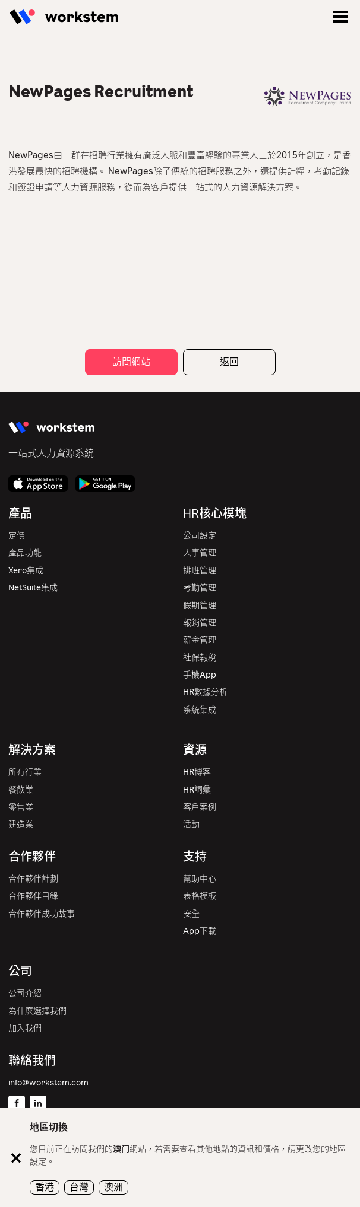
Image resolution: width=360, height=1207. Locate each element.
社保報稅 (199, 657)
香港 (44, 1187)
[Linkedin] (38, 1104)
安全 (191, 913)
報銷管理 (199, 622)
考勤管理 (199, 587)
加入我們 (25, 1028)
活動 (191, 824)
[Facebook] (16, 1104)
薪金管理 (199, 640)
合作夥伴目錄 (33, 896)
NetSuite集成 (33, 587)
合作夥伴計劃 (33, 879)
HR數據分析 (205, 692)
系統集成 (199, 710)
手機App (199, 675)
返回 (229, 362)
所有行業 (25, 772)
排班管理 (199, 570)
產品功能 (25, 552)
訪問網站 (131, 362)
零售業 (20, 807)
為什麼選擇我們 (37, 1011)
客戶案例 (199, 807)
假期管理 (199, 605)
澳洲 (113, 1187)
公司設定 (199, 535)
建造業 (20, 824)
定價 (16, 535)
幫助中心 (199, 879)
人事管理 (199, 552)
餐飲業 (20, 790)
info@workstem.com (48, 1082)
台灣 (79, 1187)
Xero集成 (25, 570)
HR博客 (197, 772)
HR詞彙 (197, 790)
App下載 (199, 931)
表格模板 (199, 896)
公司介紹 (25, 993)
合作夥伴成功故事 (41, 913)
